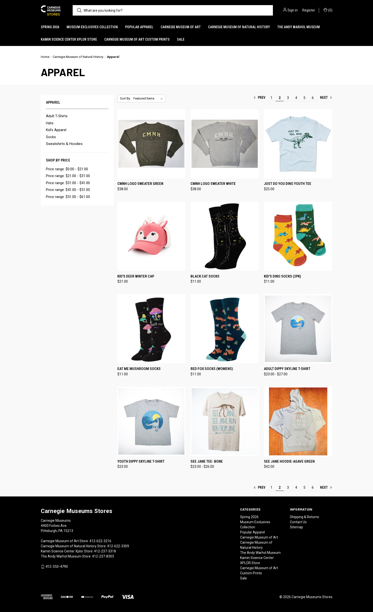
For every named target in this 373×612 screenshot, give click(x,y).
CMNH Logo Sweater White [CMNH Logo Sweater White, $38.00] (213, 183)
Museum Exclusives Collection (92, 27)
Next (326, 97)
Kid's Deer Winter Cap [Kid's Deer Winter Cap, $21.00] (135, 276)
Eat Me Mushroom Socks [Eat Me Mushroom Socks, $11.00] (139, 369)
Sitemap (296, 527)
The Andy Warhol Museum (298, 27)
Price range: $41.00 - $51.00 (68, 190)
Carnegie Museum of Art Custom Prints (137, 39)
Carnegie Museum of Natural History (239, 27)
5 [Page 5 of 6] (304, 98)
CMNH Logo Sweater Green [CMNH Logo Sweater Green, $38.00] (140, 183)
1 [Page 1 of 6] (271, 98)
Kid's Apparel (56, 130)
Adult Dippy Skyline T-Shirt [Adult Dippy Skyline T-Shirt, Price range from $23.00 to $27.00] (287, 369)
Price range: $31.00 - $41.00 (68, 183)
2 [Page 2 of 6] (280, 98)
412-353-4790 (56, 566)
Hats (49, 123)
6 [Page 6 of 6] (313, 98)
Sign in (292, 10)
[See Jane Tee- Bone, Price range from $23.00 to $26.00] (224, 421)
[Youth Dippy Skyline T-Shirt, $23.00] (151, 421)
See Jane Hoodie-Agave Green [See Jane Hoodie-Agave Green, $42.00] (289, 461)
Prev (259, 97)
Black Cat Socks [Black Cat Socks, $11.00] (205, 276)
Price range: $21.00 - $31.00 (68, 176)
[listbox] (149, 98)
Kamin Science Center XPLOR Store (69, 39)
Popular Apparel (139, 27)
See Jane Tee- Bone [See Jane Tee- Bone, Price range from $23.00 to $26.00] (207, 461)
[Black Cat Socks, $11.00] (224, 236)
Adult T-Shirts (57, 116)
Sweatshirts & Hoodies (64, 144)
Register (308, 10)
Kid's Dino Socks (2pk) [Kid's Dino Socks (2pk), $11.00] (282, 276)
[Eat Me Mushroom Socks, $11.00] (151, 328)
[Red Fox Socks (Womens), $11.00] (224, 328)
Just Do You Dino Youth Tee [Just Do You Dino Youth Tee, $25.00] (287, 183)
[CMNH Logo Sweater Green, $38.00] (151, 144)
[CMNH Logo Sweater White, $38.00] (224, 144)
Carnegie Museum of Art (181, 27)
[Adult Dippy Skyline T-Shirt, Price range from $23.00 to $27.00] (298, 328)
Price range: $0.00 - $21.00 (67, 169)
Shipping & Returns (304, 517)
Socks (51, 137)
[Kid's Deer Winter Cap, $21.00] (151, 236)
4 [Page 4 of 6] (296, 98)
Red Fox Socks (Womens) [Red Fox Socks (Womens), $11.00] (212, 369)
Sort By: (125, 98)
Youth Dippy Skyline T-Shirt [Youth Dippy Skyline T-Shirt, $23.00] (141, 461)
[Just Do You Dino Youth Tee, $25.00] (298, 144)
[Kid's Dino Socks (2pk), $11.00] (298, 236)
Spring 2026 (50, 27)
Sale (180, 39)
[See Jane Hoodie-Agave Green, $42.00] (298, 421)
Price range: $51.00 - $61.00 (68, 197)
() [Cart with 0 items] (327, 10)
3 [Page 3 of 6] (288, 98)
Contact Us (298, 522)
